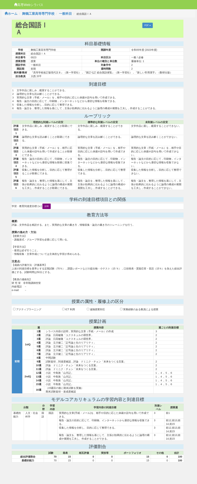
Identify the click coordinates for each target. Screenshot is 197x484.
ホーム (10, 13)
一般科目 (65, 13)
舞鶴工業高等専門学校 (38, 13)
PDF (147, 25)
